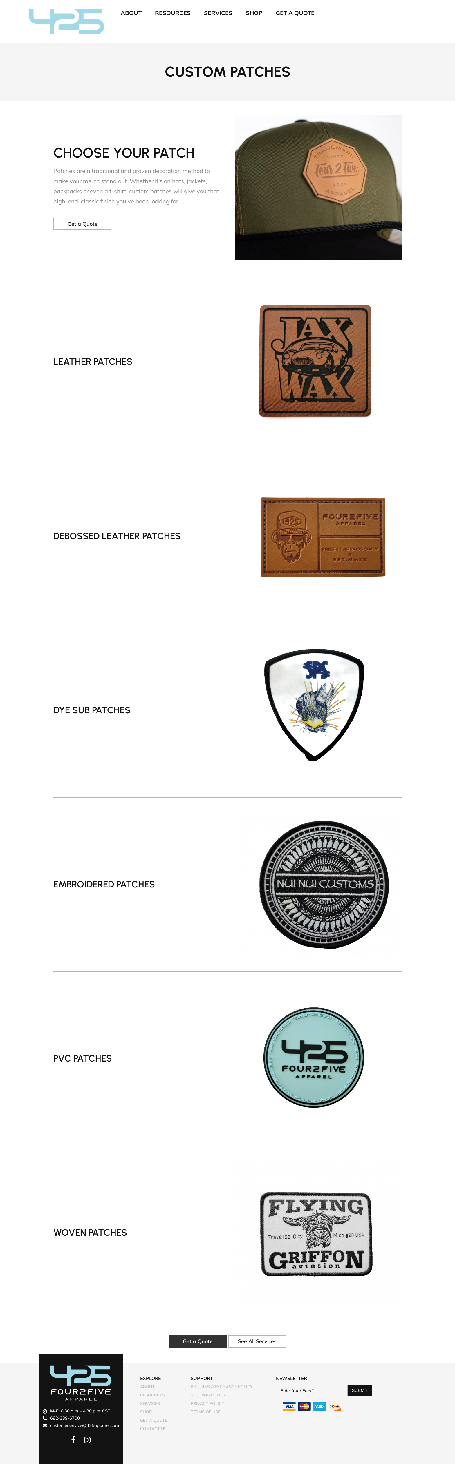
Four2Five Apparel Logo (81, 1383)
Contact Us (153, 1429)
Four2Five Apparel (66, 21)
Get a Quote (83, 223)
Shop (254, 13)
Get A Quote (295, 13)
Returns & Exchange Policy (222, 1387)
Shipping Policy (208, 1395)
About (131, 13)
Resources (173, 13)
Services (218, 13)
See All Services (257, 1341)
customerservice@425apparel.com (84, 1425)
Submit (360, 1390)
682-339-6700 (65, 1418)
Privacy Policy (207, 1403)
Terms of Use (205, 1412)
